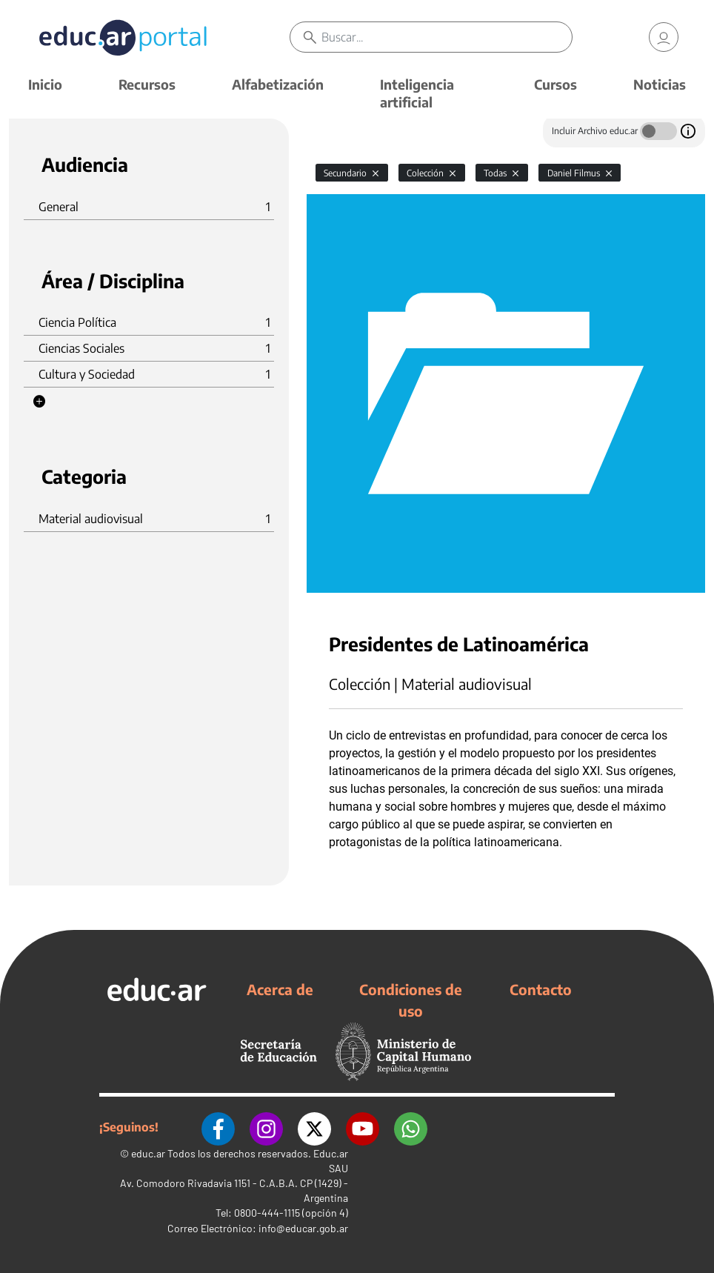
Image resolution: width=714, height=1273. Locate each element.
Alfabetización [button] (278, 84)
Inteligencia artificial (417, 93)
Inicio (45, 84)
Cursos (555, 84)
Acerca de (280, 989)
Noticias (659, 84)
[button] (39, 402)
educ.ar (148, 1153)
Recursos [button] (147, 84)
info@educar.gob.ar (303, 1228)
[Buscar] (446, 37)
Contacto (541, 989)
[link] (663, 37)
